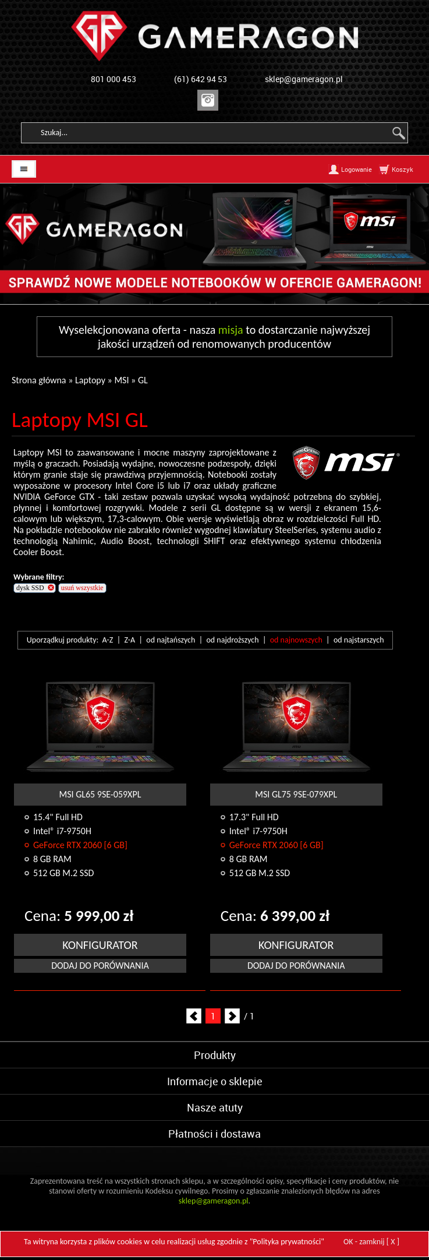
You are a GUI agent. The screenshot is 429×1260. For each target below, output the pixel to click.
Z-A (130, 640)
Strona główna (39, 380)
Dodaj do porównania (100, 965)
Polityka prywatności (287, 1242)
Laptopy (90, 380)
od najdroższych (232, 640)
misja (230, 330)
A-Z (108, 640)
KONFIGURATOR (99, 945)
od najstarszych (359, 640)
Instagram (207, 100)
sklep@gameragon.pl (304, 78)
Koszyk (402, 169)
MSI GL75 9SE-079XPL (296, 794)
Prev (193, 1015)
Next (232, 1015)
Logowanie (356, 169)
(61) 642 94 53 (200, 78)
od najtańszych (170, 640)
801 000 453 (113, 78)
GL (143, 380)
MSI (121, 380)
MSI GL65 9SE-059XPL (100, 794)
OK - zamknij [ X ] (371, 1242)
